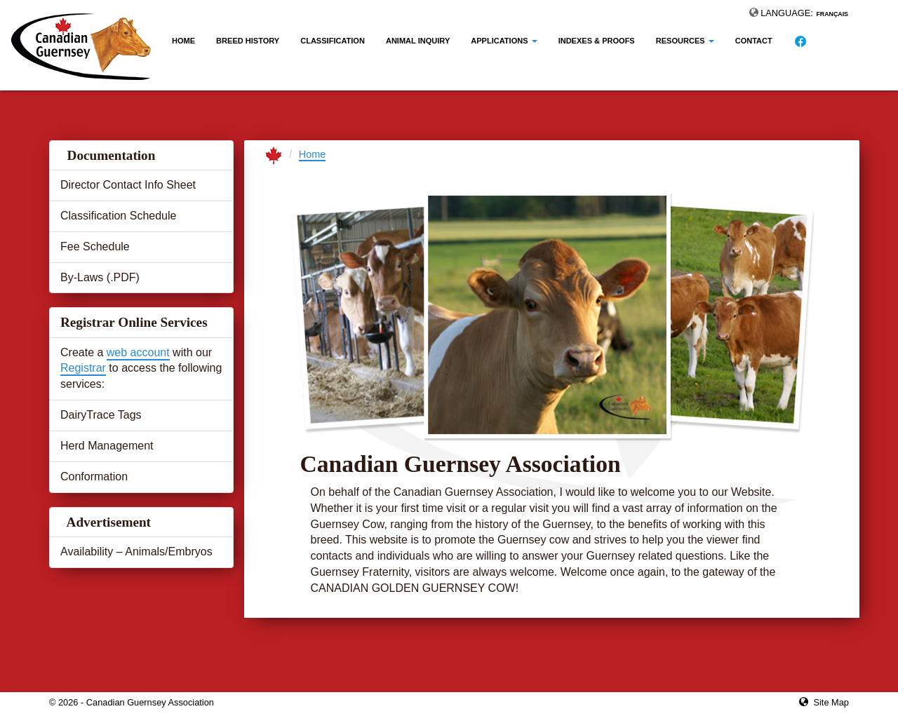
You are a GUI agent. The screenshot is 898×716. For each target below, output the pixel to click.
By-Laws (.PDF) (100, 277)
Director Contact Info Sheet (128, 185)
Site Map (831, 702)
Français (832, 14)
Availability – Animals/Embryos (136, 552)
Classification (332, 40)
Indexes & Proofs (596, 40)
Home (183, 40)
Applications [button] (504, 40)
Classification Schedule (118, 216)
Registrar (83, 368)
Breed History (247, 40)
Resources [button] (685, 40)
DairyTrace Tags (101, 415)
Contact (753, 40)
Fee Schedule (95, 246)
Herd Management (107, 446)
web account (138, 352)
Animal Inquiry (418, 40)
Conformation (94, 476)
